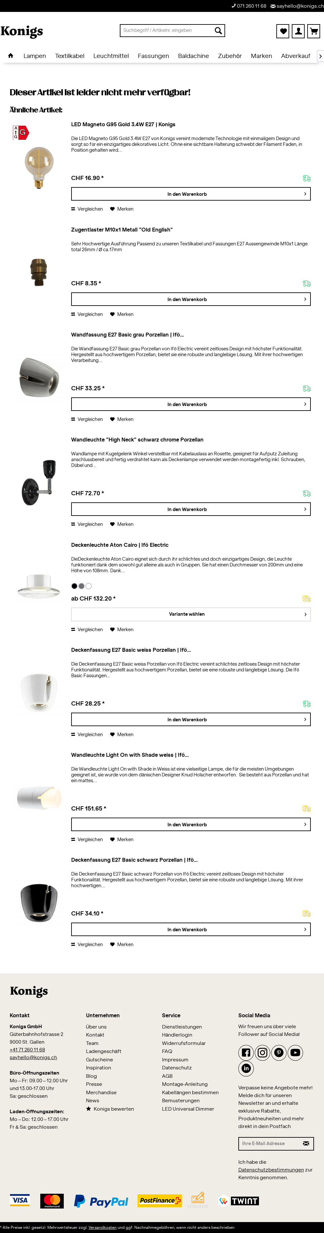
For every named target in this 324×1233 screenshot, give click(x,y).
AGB (167, 1076)
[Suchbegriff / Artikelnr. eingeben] (172, 30)
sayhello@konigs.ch (297, 6)
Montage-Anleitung (185, 1084)
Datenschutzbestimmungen (271, 1170)
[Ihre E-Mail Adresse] (268, 1144)
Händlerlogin (177, 1035)
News (92, 1100)
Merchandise (101, 1092)
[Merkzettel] (282, 31)
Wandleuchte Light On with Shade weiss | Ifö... (129, 755)
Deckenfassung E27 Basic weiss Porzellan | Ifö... (131, 650)
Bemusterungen (181, 1100)
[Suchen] (218, 30)
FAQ (167, 1051)
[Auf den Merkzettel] (121, 209)
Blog (91, 1076)
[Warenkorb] (313, 31)
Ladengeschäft (103, 1051)
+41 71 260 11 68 (27, 1050)
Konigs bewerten (110, 1109)
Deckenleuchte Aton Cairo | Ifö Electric (119, 545)
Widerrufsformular (184, 1043)
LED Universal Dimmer (188, 1109)
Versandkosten (103, 1227)
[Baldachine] (194, 56)
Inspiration (98, 1068)
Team (92, 1043)
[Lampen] (35, 56)
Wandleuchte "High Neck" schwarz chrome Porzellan (137, 439)
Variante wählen (238, 613)
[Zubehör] (230, 56)
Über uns (96, 1027)
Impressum (175, 1060)
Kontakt (95, 1035)
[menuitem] (172, 30)
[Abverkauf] (296, 56)
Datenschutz (177, 1068)
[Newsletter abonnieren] (306, 1144)
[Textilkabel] (70, 56)
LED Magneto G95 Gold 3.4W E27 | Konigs (123, 124)
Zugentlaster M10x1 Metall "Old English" (122, 229)
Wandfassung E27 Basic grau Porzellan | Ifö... (127, 334)
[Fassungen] (153, 56)
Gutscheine (99, 1060)
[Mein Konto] (298, 31)
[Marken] (261, 56)
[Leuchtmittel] (111, 56)
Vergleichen (87, 209)
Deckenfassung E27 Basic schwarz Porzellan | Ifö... (134, 860)
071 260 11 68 (248, 6)
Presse (94, 1084)
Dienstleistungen (182, 1027)
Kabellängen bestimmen (190, 1092)
